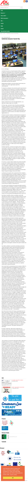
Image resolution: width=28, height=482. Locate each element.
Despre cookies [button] (13, 474)
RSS (24, 1)
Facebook (27, 1)
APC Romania (4, 3)
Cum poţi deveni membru (5, 31)
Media (2, 26)
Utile (1, 21)
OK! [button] (13, 477)
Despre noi (3, 13)
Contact (2, 28)
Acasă (2, 10)
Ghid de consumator (4, 18)
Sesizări (2, 23)
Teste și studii (3, 15)
